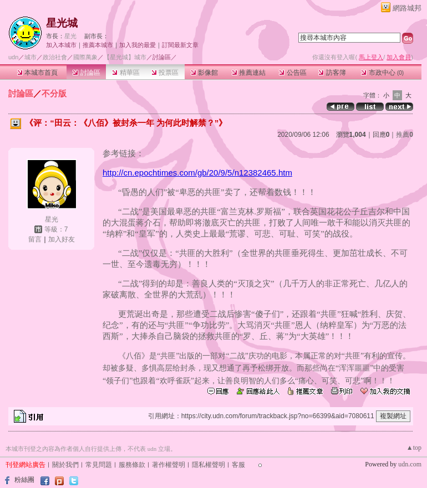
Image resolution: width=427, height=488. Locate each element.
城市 (30, 57)
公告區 (292, 72)
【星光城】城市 (125, 57)
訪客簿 (331, 72)
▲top (413, 447)
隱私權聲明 (208, 465)
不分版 (54, 93)
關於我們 (65, 465)
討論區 (86, 72)
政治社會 (55, 57)
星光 (70, 36)
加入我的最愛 (137, 45)
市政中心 (382, 72)
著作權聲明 (168, 465)
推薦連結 (249, 72)
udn (13, 57)
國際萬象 (85, 57)
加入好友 (61, 239)
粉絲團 (24, 480)
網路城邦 (407, 8)
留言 (35, 239)
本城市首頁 (37, 72)
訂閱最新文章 (180, 45)
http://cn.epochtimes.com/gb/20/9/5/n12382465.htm (197, 172)
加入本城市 (61, 45)
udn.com (409, 464)
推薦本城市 (98, 45)
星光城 (62, 23)
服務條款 (132, 465)
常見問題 (98, 465)
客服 (238, 465)
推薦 (404, 134)
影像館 (204, 72)
